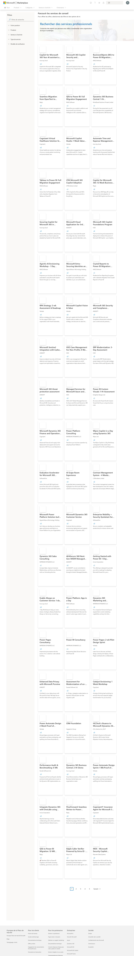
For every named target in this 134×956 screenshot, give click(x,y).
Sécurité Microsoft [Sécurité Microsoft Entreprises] (71, 937)
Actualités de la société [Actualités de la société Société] (94, 937)
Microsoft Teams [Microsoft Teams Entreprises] (71, 954)
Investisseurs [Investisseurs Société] (91, 943)
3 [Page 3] (80, 889)
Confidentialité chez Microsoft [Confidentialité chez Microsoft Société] (96, 940)
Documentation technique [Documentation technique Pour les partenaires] (55, 943)
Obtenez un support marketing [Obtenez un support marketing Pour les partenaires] (56, 940)
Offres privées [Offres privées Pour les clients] (31, 943)
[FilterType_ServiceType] (8, 39)
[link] (50, 65)
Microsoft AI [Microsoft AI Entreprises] (70, 933)
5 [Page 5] (89, 889)
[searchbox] (22, 19)
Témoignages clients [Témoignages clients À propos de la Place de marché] (12, 942)
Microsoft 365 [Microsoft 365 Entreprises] (70, 947)
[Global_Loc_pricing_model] (8, 44)
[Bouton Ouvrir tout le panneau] (6, 7)
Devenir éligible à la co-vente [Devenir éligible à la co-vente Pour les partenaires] (55, 952)
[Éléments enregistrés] (99, 2)
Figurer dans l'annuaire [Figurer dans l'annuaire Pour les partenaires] (54, 937)
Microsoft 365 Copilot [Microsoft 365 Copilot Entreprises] (72, 950)
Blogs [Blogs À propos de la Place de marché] (8, 939)
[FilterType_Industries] (8, 34)
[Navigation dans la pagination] (86, 890)
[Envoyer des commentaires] (90, 2)
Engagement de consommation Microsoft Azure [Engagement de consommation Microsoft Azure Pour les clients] (36, 947)
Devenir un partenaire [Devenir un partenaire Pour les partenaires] (54, 933)
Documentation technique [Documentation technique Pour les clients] (34, 940)
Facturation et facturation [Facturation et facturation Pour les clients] (34, 952)
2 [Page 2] (76, 889)
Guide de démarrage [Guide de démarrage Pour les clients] (33, 937)
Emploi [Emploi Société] (90, 933)
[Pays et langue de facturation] (114, 2)
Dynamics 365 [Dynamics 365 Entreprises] (70, 943)
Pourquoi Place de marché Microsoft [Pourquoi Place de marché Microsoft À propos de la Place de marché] (16, 935)
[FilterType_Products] (8, 30)
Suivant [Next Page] (96, 889)
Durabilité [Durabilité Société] (91, 947)
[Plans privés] (103, 2)
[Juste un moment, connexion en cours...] (128, 2)
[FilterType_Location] (8, 25)
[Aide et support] (95, 2)
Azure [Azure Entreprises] (68, 940)
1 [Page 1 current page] (71, 889)
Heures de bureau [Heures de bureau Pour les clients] (32, 933)
